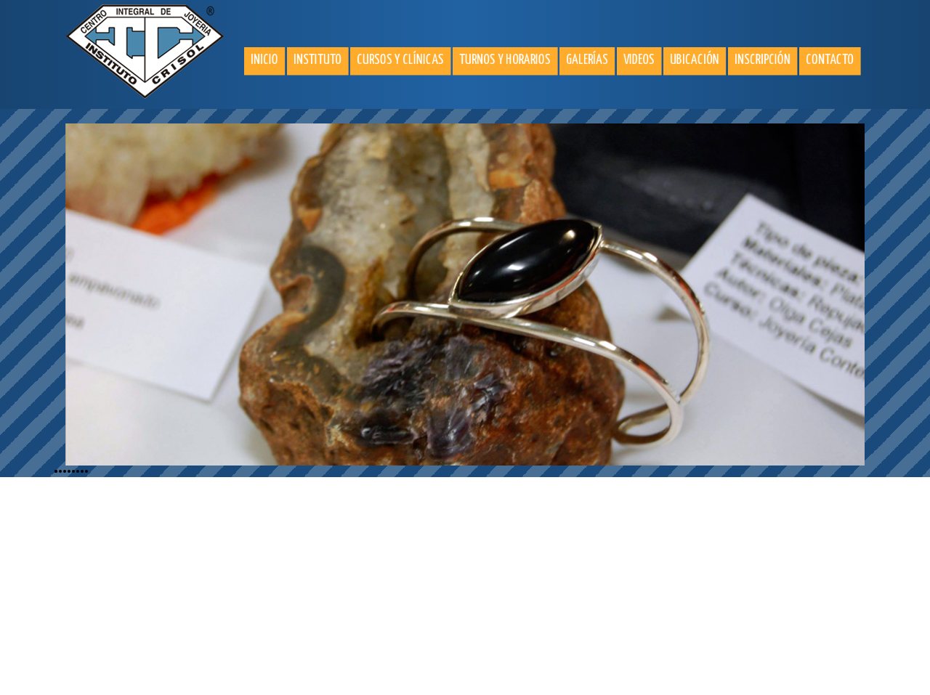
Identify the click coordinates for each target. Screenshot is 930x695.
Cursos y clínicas (400, 60)
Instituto (317, 60)
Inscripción (762, 60)
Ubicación (694, 60)
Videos (639, 60)
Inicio (264, 60)
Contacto (830, 60)
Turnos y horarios (505, 60)
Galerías (587, 60)
